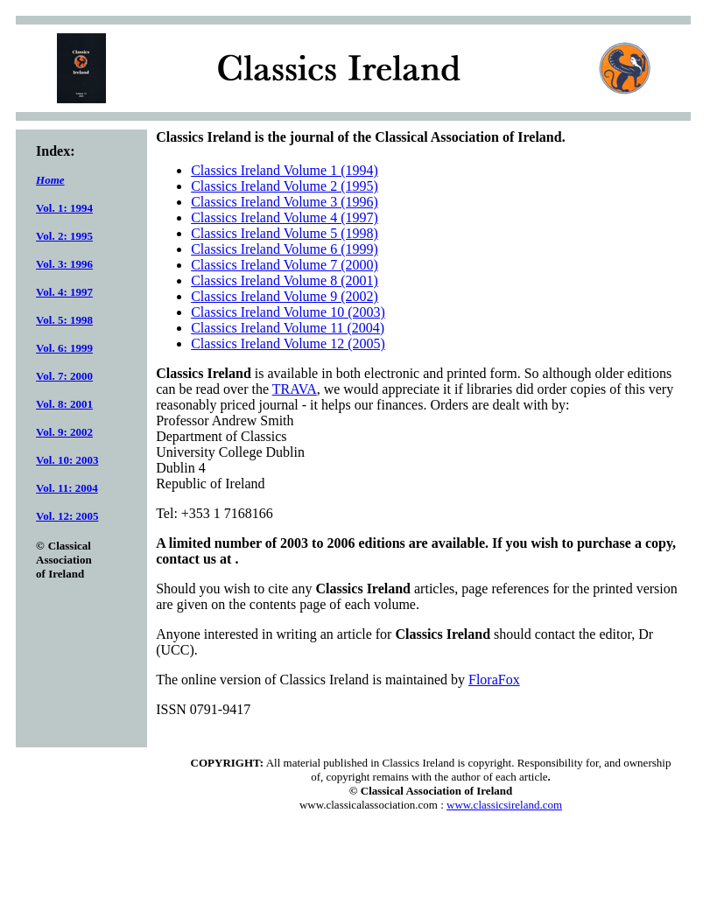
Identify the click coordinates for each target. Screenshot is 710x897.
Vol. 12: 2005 (67, 515)
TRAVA (294, 389)
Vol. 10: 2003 (67, 459)
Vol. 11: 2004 (67, 487)
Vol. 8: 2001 (64, 403)
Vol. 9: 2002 (64, 431)
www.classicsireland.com (504, 804)
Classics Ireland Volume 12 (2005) (288, 343)
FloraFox (494, 679)
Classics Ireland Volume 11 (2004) (287, 327)
